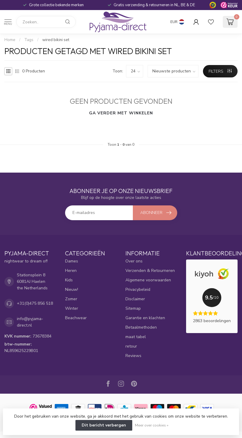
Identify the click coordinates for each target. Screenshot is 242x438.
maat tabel (135, 337)
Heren (71, 270)
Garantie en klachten (145, 318)
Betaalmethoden (141, 327)
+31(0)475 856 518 (35, 303)
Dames (71, 261)
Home (9, 40)
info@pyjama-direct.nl (30, 322)
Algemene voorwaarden (148, 280)
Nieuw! (71, 289)
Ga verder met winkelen (121, 113)
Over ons (134, 261)
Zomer (71, 299)
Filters (220, 71)
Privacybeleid (137, 289)
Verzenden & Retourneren (150, 270)
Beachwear (76, 318)
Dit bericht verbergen (104, 425)
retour (131, 346)
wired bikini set (55, 40)
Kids (69, 280)
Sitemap (133, 308)
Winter (71, 308)
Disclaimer (135, 299)
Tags (28, 40)
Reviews (133, 355)
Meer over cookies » (151, 425)
